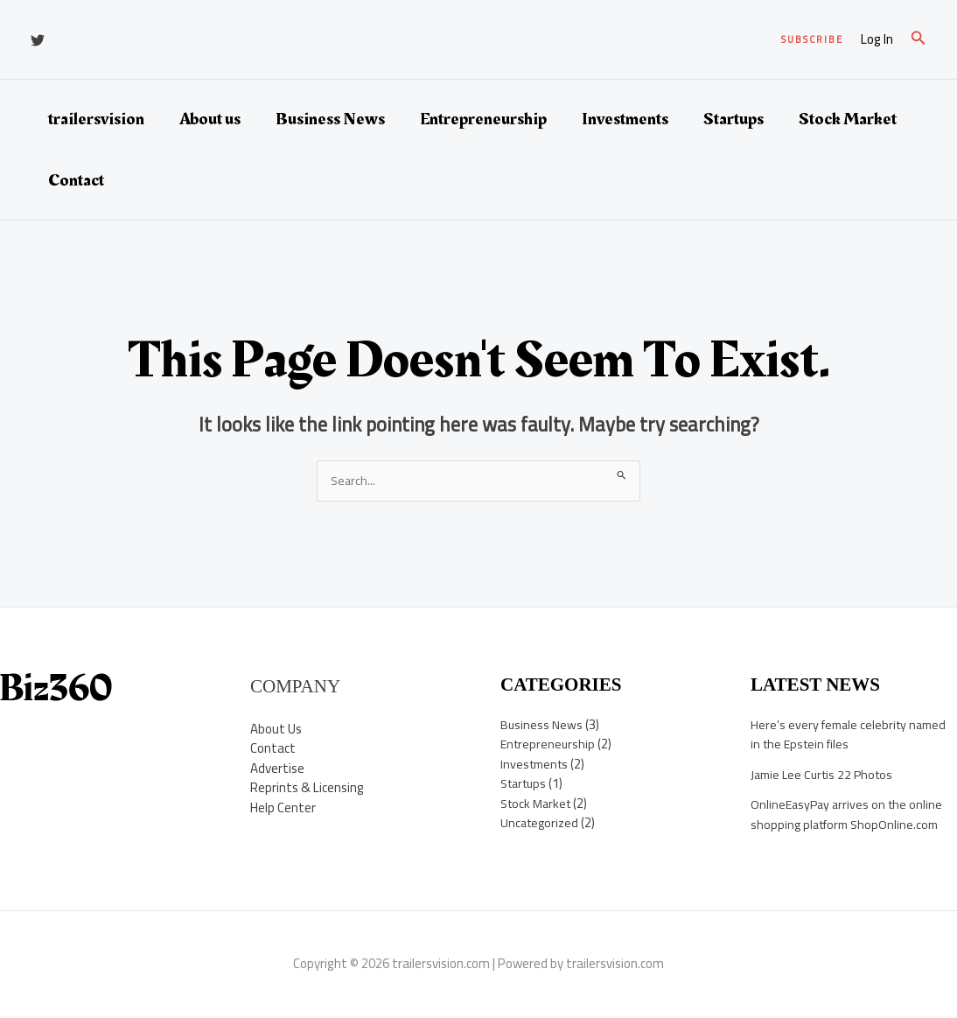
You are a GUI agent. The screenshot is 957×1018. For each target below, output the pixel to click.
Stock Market (848, 119)
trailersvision (96, 119)
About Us (276, 729)
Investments (625, 119)
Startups (733, 119)
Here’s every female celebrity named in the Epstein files (852, 735)
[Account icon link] (877, 40)
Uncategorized (541, 824)
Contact (76, 180)
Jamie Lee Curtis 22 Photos (826, 775)
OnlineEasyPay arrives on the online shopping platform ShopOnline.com (849, 816)
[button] (812, 40)
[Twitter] (38, 40)
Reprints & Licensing (307, 789)
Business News (330, 119)
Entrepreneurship (483, 119)
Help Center (283, 808)
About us (210, 119)
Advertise (277, 769)
